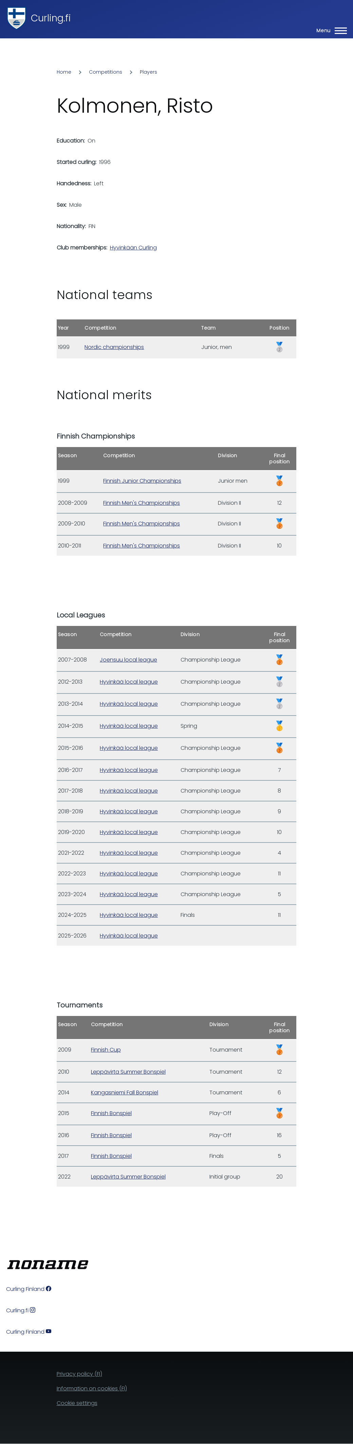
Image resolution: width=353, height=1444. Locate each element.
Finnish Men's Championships (141, 503)
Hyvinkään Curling (133, 248)
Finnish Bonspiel (111, 1113)
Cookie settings (77, 1403)
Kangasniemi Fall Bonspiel (124, 1092)
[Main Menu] (329, 30)
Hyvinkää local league (129, 682)
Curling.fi (51, 18)
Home (64, 72)
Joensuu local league (128, 660)
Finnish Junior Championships (142, 481)
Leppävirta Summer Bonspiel (128, 1072)
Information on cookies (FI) (92, 1388)
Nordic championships (114, 347)
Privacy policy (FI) (79, 1374)
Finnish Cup (106, 1050)
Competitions (105, 72)
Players (148, 72)
